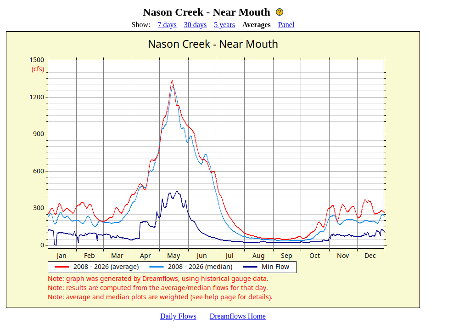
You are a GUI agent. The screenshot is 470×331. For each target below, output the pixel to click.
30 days (195, 25)
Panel (286, 25)
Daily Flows (178, 316)
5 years (224, 25)
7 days (167, 25)
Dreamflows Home (238, 316)
